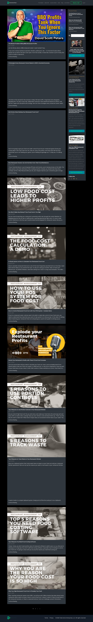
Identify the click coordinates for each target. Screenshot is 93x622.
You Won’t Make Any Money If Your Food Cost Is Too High (25, 212)
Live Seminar (67, 2)
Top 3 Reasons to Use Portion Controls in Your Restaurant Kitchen (27, 410)
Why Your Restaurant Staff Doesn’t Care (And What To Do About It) (76, 29)
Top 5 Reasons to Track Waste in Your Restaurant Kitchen (25, 459)
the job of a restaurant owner (74, 17)
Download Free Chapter (77, 132)
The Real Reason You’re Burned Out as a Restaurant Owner (76, 14)
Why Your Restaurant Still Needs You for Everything (76, 21)
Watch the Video (76, 56)
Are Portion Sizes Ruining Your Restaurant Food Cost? (24, 112)
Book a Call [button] (76, 3)
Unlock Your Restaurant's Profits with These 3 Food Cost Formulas (27, 361)
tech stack (56, 547)
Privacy (51, 619)
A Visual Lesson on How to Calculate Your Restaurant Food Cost (27, 262)
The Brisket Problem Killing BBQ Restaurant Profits (23, 43)
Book (59, 2)
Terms (46, 619)
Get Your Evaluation (76, 173)
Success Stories (53, 2)
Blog (62, 2)
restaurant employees (73, 31)
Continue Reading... (12, 56)
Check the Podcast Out (77, 95)
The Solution (40, 2)
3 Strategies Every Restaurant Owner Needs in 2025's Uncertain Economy (30, 63)
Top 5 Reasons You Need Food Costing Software (22, 542)
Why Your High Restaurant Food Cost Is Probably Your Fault (25, 592)
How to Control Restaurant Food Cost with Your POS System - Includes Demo (31, 311)
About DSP (47, 2)
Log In (84, 2)
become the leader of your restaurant (76, 23)
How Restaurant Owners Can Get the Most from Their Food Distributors (29, 163)
